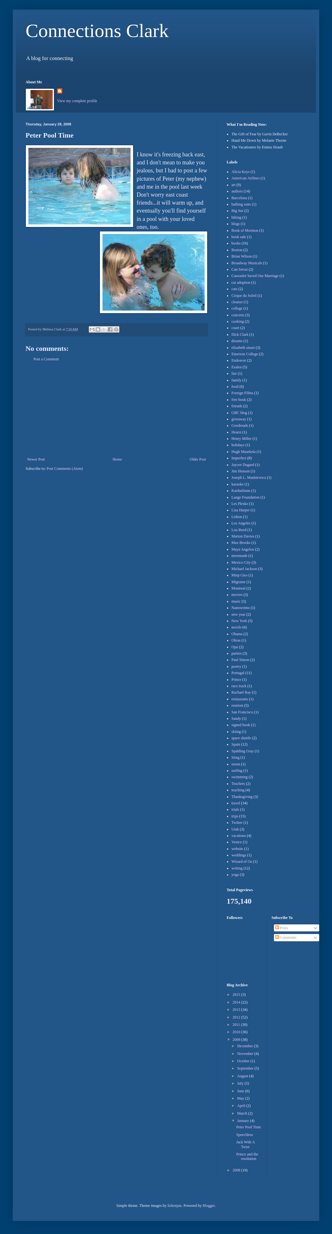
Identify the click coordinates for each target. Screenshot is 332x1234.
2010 (237, 1032)
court (235, 328)
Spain (235, 744)
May (241, 1098)
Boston (236, 250)
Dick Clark (239, 334)
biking (236, 217)
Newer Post (36, 459)
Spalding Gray (242, 751)
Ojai (234, 647)
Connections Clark (97, 30)
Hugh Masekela (243, 451)
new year (238, 614)
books (236, 243)
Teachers (238, 783)
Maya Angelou (242, 549)
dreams (237, 341)
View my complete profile (77, 101)
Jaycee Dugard (242, 465)
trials (235, 809)
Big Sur (237, 210)
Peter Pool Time (248, 1127)
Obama (237, 634)
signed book (240, 725)
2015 (237, 994)
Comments (286, 937)
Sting (235, 757)
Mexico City (241, 562)
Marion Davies (242, 536)
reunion (237, 705)
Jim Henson (240, 471)
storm (235, 764)
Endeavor (238, 360)
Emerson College (244, 354)
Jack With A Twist (245, 1144)
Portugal (238, 673)
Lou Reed (238, 530)
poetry (236, 666)
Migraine (238, 582)
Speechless (244, 1134)
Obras (236, 640)
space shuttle (241, 738)
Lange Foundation (245, 497)
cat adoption (240, 282)
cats (234, 289)
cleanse (237, 302)
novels (236, 627)
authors (237, 191)
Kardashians (240, 490)
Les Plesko (239, 503)
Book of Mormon (244, 230)
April (241, 1105)
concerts (237, 315)
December (245, 1046)
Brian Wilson (241, 256)
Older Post (198, 459)
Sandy (236, 718)
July (241, 1083)
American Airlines (245, 178)
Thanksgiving (242, 796)
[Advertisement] (116, 409)
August (243, 1076)
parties (236, 653)
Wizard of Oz (241, 861)
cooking (237, 321)
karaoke (237, 484)
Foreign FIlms (242, 393)
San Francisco (242, 712)
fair (234, 373)
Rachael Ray (241, 692)
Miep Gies (239, 575)
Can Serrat (239, 269)
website (237, 848)
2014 (237, 1002)
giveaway (238, 419)
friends (236, 406)
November (245, 1053)
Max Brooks (241, 542)
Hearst (236, 432)
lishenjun (175, 1205)
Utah (235, 829)
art (233, 185)
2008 (237, 1170)
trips (234, 816)
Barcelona (239, 198)
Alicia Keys (240, 171)
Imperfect (238, 458)
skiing (236, 731)
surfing (236, 770)
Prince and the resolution (247, 1156)
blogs (235, 224)
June (241, 1091)
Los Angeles (241, 523)
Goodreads (239, 425)
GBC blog (239, 412)
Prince (236, 679)
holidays (238, 445)
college (237, 308)
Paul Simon (240, 660)
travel (235, 803)
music (236, 601)
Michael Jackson (244, 569)
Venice (236, 842)
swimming (239, 777)
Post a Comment (46, 359)
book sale (238, 237)
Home (117, 459)
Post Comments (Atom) (65, 468)
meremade (239, 555)
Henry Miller (241, 438)
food (234, 386)
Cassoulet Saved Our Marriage (255, 276)
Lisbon (236, 517)
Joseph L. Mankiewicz (248, 477)
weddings (238, 855)
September (245, 1068)
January (243, 1120)
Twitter (236, 822)
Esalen (236, 367)
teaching (238, 790)
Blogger (209, 1205)
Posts (281, 928)
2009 (237, 1039)
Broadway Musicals (246, 263)
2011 (237, 1024)
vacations (238, 835)
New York (239, 621)
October (244, 1061)
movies (237, 594)
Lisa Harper (240, 510)
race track (238, 686)
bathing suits (241, 204)
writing (237, 868)
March (242, 1113)
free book (238, 399)
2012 (237, 1017)
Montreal (238, 588)
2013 (237, 1009)
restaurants (239, 699)
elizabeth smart (243, 347)
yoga (235, 874)
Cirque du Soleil (244, 295)
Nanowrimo (240, 608)
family (236, 380)
